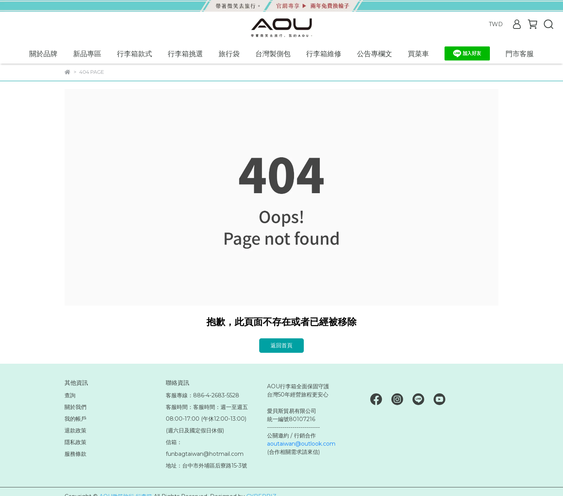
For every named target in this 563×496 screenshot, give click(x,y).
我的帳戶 (75, 418)
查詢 (70, 395)
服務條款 (75, 453)
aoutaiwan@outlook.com (301, 443)
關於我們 (75, 407)
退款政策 (75, 430)
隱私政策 (75, 442)
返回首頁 (281, 345)
